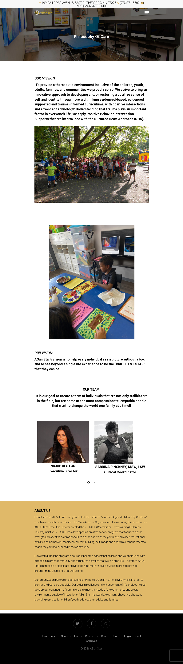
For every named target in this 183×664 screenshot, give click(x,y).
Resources (91, 636)
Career (105, 636)
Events (78, 636)
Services (66, 636)
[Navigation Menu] (147, 12)
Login (127, 636)
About (54, 636)
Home (44, 636)
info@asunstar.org (91, 6)
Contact (116, 636)
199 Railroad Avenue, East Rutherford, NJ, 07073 (79, 3)
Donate (138, 636)
